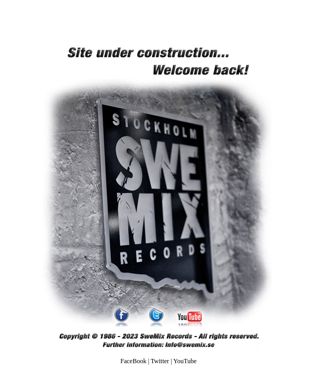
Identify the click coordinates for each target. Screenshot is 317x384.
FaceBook (133, 361)
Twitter (160, 361)
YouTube (185, 361)
